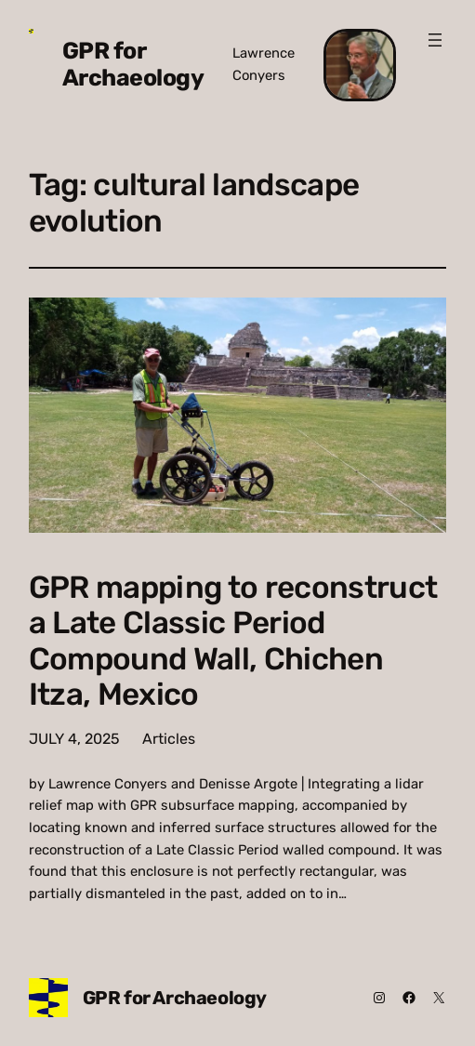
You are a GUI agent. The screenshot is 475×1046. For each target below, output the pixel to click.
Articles (168, 739)
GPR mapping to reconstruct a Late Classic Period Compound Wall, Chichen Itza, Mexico (233, 641)
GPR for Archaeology (133, 64)
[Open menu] (435, 40)
